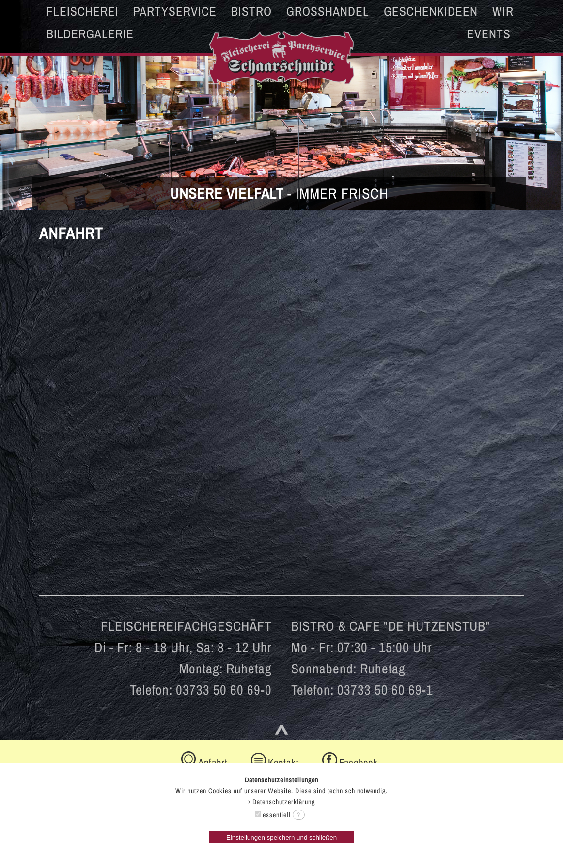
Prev (12, 114)
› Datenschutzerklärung (281, 801)
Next (550, 114)
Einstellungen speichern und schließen (281, 837)
